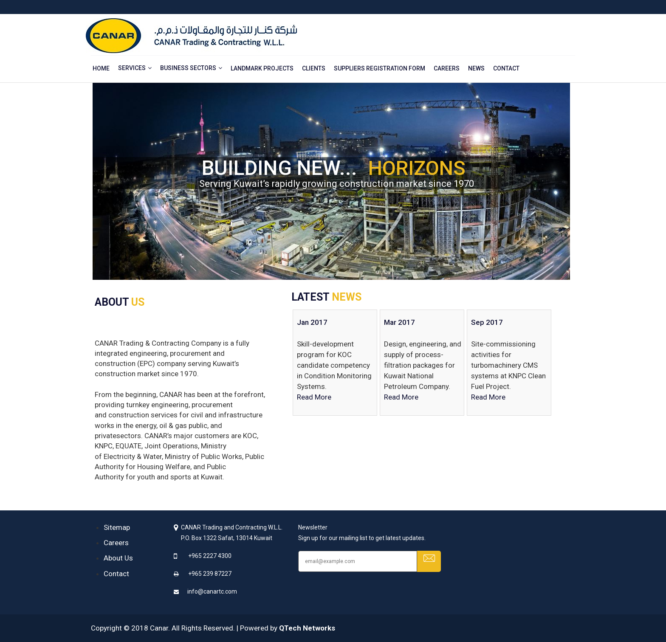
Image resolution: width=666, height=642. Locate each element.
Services (132, 68)
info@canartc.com (212, 591)
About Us (118, 558)
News (476, 68)
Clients (313, 68)
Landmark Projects (262, 68)
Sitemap (117, 527)
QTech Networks (307, 628)
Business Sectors (188, 68)
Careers (447, 68)
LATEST (326, 297)
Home (101, 68)
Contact (506, 68)
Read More (314, 397)
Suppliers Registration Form (379, 68)
